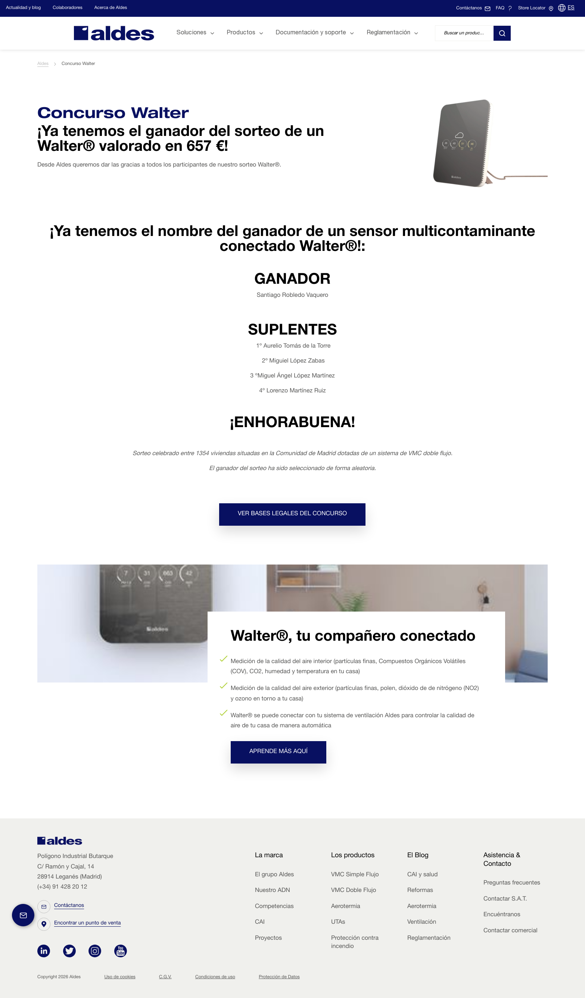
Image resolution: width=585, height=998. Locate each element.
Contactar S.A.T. (505, 899)
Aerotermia (345, 907)
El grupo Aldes (274, 875)
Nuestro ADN (272, 891)
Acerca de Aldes (110, 8)
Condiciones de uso (215, 977)
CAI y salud (422, 875)
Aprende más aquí (278, 752)
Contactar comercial (510, 931)
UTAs (338, 923)
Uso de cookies (119, 977)
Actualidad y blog (23, 8)
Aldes (43, 64)
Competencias (274, 907)
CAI (260, 923)
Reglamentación (429, 939)
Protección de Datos (279, 977)
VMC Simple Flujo (355, 875)
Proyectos (268, 939)
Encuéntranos (501, 915)
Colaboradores (67, 8)
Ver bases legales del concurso (292, 514)
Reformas (420, 891)
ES (571, 8)
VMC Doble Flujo (353, 891)
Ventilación (421, 923)
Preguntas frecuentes (511, 883)
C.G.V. (165, 977)
